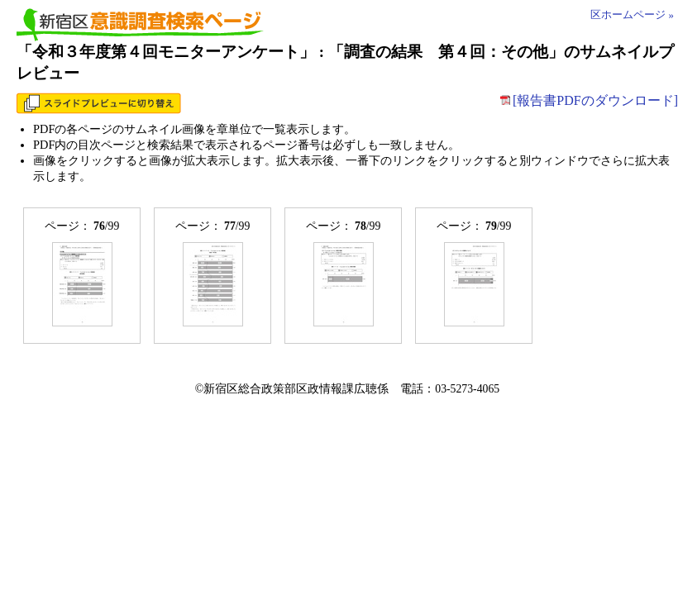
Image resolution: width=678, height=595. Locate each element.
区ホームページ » (632, 15)
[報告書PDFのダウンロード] (589, 100)
